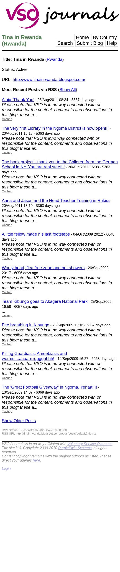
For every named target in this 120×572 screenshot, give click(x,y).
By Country (105, 37)
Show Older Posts (19, 420)
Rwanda (54, 59)
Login (6, 468)
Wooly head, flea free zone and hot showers (43, 267)
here (36, 460)
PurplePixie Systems (75, 448)
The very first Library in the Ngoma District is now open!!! (55, 128)
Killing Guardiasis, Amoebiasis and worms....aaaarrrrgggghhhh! (34, 356)
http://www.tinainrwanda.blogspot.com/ (49, 79)
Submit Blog (90, 43)
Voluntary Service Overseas (89, 444)
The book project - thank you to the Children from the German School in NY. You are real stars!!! (60, 164)
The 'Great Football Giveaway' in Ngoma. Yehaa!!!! (49, 387)
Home (82, 37)
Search (65, 43)
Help (112, 43)
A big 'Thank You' (18, 99)
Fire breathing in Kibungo (25, 324)
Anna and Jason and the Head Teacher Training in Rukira (56, 200)
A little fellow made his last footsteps (36, 234)
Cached (7, 119)
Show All (67, 89)
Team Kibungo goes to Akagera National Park (44, 301)
